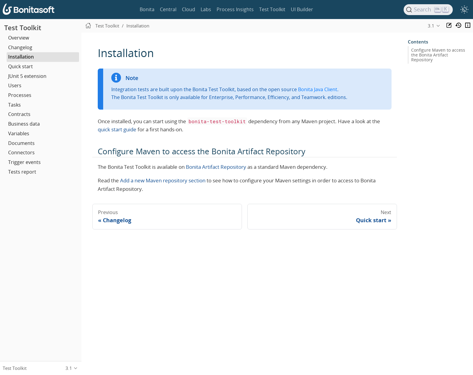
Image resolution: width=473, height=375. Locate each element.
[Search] (428, 9)
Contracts (19, 114)
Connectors (21, 152)
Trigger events (24, 162)
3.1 (431, 26)
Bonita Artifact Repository (216, 166)
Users (14, 85)
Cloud (188, 9)
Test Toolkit (272, 9)
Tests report (22, 171)
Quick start (20, 66)
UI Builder (302, 9)
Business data (24, 123)
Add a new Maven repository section (162, 180)
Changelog (20, 47)
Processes (19, 95)
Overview (18, 37)
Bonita (147, 9)
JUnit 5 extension (27, 76)
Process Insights (235, 9)
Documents (21, 143)
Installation (21, 56)
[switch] (464, 10)
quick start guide (117, 129)
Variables (18, 133)
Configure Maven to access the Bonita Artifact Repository (438, 54)
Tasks (14, 104)
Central (168, 9)
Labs (206, 9)
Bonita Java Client (317, 89)
